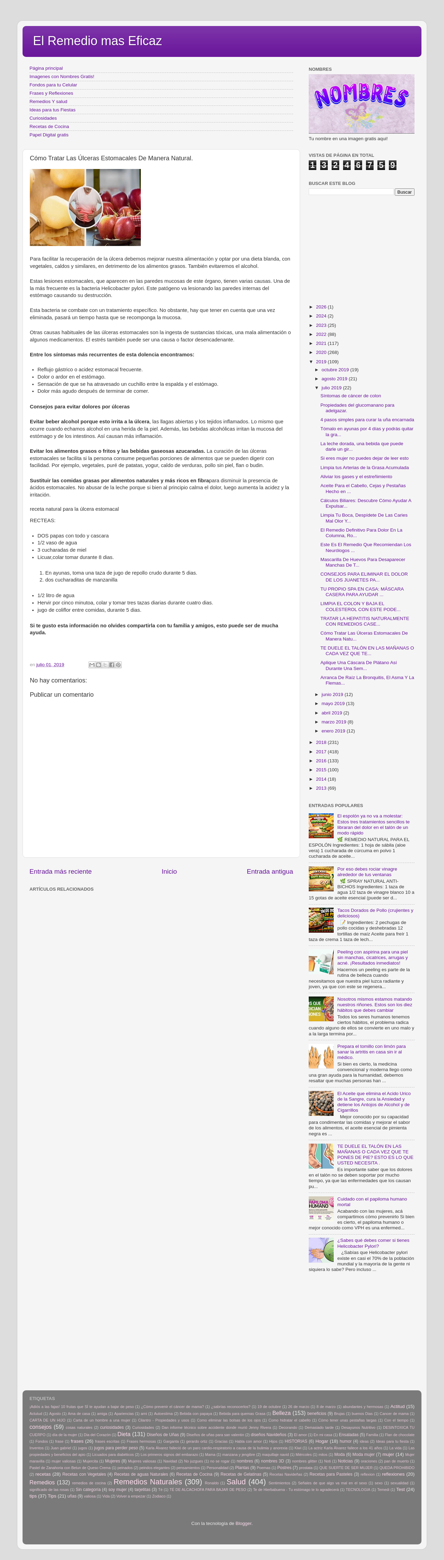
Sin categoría (88, 1489)
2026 (322, 307)
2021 (322, 343)
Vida (106, 1496)
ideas (364, 1441)
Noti (327, 1461)
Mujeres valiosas (142, 1461)
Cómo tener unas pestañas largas (347, 1420)
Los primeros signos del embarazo (169, 1454)
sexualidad (400, 1483)
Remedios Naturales (147, 1481)
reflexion (368, 1474)
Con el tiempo (396, 1420)
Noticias (345, 1461)
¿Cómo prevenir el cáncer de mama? (172, 1407)
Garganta (171, 1441)
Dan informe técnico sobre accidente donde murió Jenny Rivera (216, 1427)
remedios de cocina (89, 1483)
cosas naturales (79, 1427)
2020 (322, 352)
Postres (284, 1467)
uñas (71, 1496)
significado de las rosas (49, 1489)
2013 (322, 788)
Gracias (221, 1441)
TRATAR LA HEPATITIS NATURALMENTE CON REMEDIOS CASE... (365, 621)
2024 (322, 316)
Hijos (273, 1441)
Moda (339, 1454)
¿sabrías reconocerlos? (230, 1407)
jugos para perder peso (116, 1447)
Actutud (35, 1413)
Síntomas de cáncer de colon (351, 395)
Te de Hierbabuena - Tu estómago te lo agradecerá (296, 1489)
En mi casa (323, 1435)
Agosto (55, 1413)
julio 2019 (332, 387)
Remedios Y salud (48, 101)
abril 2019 (332, 712)
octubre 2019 (336, 369)
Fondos (41, 1441)
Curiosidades (43, 118)
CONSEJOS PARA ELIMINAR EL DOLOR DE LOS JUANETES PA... (364, 576)
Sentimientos (279, 1483)
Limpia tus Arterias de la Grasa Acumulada (365, 467)
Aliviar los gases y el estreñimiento (356, 476)
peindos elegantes (154, 1468)
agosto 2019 (335, 378)
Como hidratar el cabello (289, 1420)
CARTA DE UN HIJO (47, 1420)
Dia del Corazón (97, 1435)
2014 (322, 779)
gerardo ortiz (196, 1441)
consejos (40, 1427)
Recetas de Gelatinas (241, 1474)
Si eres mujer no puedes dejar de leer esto (365, 458)
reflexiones (393, 1474)
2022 (322, 334)
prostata (306, 1468)
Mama (210, 1454)
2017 (322, 751)
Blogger (243, 1523)
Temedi (383, 1489)
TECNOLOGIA (358, 1489)
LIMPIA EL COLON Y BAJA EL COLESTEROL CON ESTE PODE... (361, 606)
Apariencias (124, 1413)
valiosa (90, 1496)
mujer (388, 1454)
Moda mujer (363, 1454)
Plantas (242, 1467)
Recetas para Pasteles (330, 1474)
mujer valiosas (64, 1461)
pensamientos (188, 1468)
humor (345, 1441)
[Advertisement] (142, 909)
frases (77, 1441)
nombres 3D (272, 1461)
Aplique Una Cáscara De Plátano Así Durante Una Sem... (359, 665)
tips (33, 1496)
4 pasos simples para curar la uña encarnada (367, 419)
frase (59, 1441)
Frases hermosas (141, 1441)
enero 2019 (334, 731)
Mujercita (90, 1461)
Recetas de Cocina (49, 126)
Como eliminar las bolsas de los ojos (229, 1420)
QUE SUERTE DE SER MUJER (346, 1468)
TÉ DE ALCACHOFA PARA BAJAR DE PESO (208, 1489)
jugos (82, 1448)
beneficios (316, 1413)
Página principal (46, 68)
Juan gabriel (61, 1448)
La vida (395, 1448)
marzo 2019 (335, 721)
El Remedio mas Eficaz (97, 41)
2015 (322, 769)
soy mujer (118, 1489)
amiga (102, 1413)
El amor (300, 1435)
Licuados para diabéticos (113, 1454)
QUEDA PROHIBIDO (397, 1468)
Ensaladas (349, 1434)
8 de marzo (325, 1407)
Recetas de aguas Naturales (141, 1474)
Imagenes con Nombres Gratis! (61, 76)
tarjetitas (143, 1489)
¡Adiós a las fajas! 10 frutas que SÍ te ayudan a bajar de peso (81, 1407)
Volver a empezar (130, 1496)
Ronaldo (212, 1483)
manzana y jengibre (238, 1454)
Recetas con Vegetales (84, 1474)
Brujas (339, 1413)
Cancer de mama (394, 1413)
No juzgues (193, 1461)
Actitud (397, 1406)
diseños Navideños (269, 1434)
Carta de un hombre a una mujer (101, 1420)
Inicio (169, 871)
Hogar (321, 1441)
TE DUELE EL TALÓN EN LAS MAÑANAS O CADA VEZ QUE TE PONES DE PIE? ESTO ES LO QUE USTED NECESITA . (375, 1155)
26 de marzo (298, 1407)
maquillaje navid (275, 1454)
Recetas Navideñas (286, 1474)
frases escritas (107, 1441)
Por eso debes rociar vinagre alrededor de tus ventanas (367, 871)
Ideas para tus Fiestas (52, 109)
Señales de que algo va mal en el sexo (332, 1483)
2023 (322, 325)
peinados (125, 1468)
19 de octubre (269, 1407)
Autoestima (163, 1413)
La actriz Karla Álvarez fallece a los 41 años (345, 1448)
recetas (43, 1474)
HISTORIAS (296, 1441)
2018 (322, 742)
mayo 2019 (334, 703)
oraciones (369, 1461)
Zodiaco (158, 1496)
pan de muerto (396, 1461)
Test (400, 1489)
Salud (236, 1481)
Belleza (281, 1413)
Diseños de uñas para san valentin (215, 1435)
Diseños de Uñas (163, 1434)
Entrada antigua (270, 871)
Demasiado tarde (319, 1427)
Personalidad (217, 1468)
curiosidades (112, 1427)
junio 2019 (333, 694)
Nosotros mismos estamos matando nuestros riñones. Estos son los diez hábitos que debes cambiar (374, 1005)
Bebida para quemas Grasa (242, 1413)
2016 (322, 760)
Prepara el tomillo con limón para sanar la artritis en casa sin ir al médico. (371, 1052)
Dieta (124, 1434)
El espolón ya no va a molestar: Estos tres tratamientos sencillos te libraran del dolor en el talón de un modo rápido (373, 824)
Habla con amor (248, 1441)
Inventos (36, 1448)
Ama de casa (79, 1413)
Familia (372, 1435)
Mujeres (112, 1461)
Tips (52, 1496)
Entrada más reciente (60, 871)
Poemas (264, 1468)
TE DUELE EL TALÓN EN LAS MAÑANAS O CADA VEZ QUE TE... (367, 650)
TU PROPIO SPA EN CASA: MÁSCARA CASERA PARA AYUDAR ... (362, 591)
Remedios (42, 1482)
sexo (379, 1483)
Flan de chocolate (400, 1435)
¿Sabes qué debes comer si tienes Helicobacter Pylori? (373, 1243)
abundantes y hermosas (363, 1407)
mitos (322, 1454)
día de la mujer (64, 1435)
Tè (160, 1489)
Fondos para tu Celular (53, 84)
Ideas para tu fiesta (392, 1441)
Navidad (170, 1461)
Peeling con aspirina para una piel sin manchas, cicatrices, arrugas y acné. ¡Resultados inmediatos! (372, 957)
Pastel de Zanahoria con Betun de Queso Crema (70, 1468)
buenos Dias (362, 1413)
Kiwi (297, 1448)
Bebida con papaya (196, 1413)
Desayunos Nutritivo (358, 1427)
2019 (322, 361)
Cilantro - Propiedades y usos (163, 1420)
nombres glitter (304, 1461)
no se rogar (220, 1461)
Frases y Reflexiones (51, 93)
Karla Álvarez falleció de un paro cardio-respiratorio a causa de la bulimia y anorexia (217, 1448)
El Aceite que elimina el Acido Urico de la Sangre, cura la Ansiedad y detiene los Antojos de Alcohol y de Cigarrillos (374, 1102)
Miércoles (303, 1454)
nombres (245, 1461)
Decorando (288, 1427)
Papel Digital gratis (49, 134)
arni (144, 1413)
